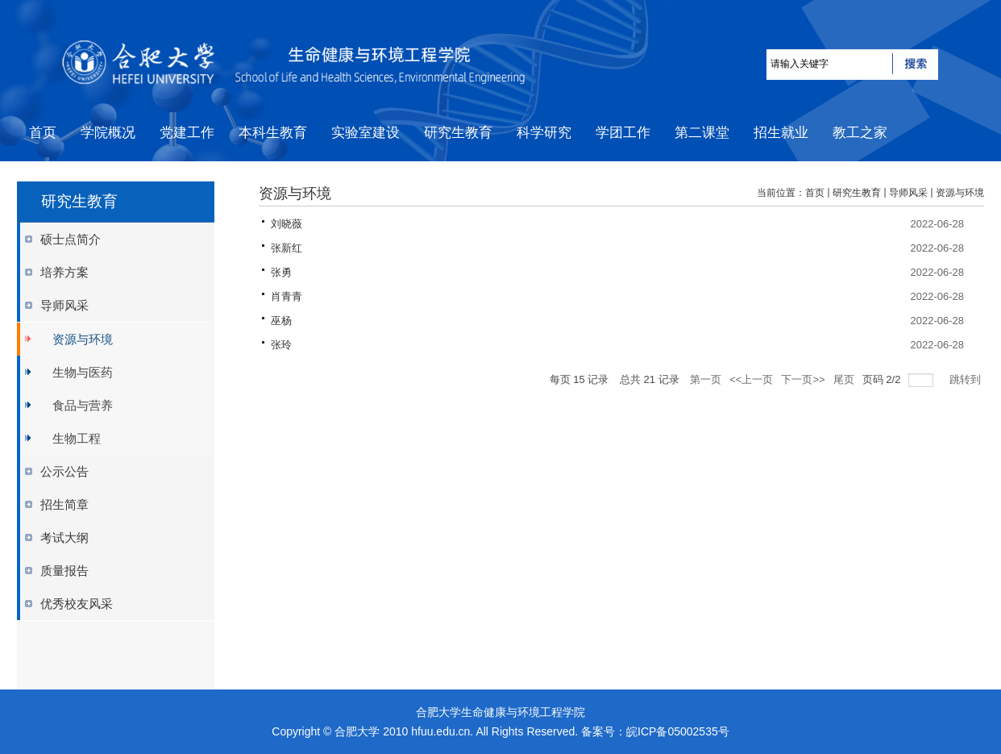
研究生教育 (857, 192)
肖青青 (286, 296)
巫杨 (281, 321)
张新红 (286, 248)
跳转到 (966, 379)
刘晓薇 (286, 224)
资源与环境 (960, 192)
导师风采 (908, 192)
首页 (814, 192)
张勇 (281, 272)
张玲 (281, 345)
